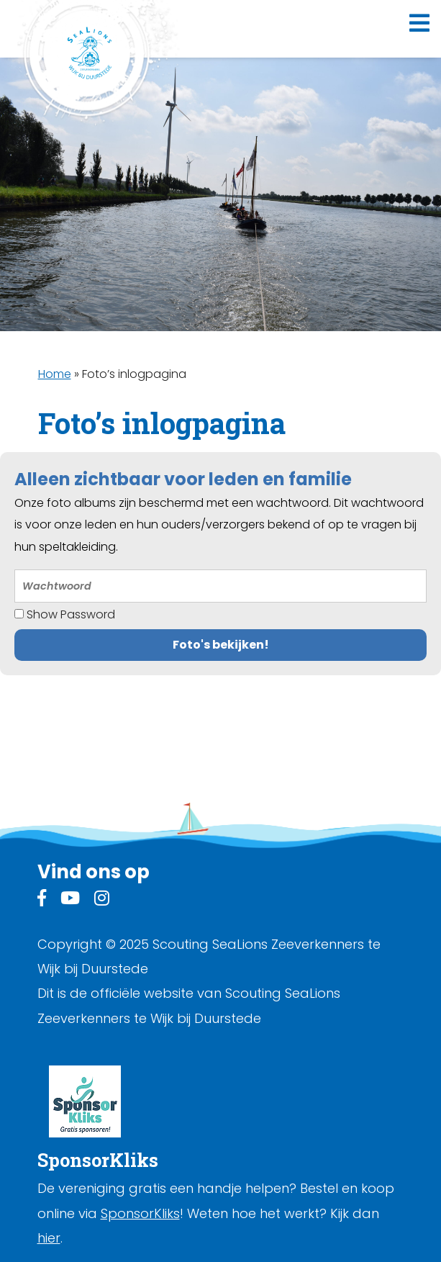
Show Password (64, 614)
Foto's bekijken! (221, 644)
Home (54, 374)
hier (48, 1238)
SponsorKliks (140, 1213)
